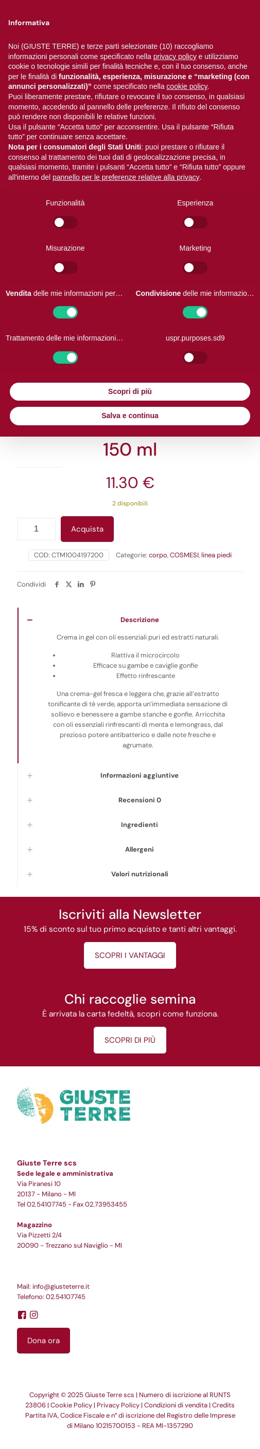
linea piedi (216, 555)
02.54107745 (46, 1204)
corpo (158, 555)
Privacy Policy (118, 1405)
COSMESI (184, 555)
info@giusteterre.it (61, 1286)
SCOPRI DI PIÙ (130, 1040)
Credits (223, 1405)
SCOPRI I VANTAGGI (130, 955)
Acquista (87, 529)
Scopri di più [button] (130, 391)
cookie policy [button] (186, 86)
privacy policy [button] (175, 56)
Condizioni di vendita (175, 1405)
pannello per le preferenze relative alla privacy (126, 177)
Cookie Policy (71, 1405)
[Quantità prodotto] (36, 529)
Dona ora (43, 1340)
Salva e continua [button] (129, 415)
